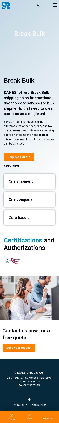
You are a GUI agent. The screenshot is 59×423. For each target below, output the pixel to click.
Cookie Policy (39, 404)
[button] (38, 5)
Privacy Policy (20, 404)
